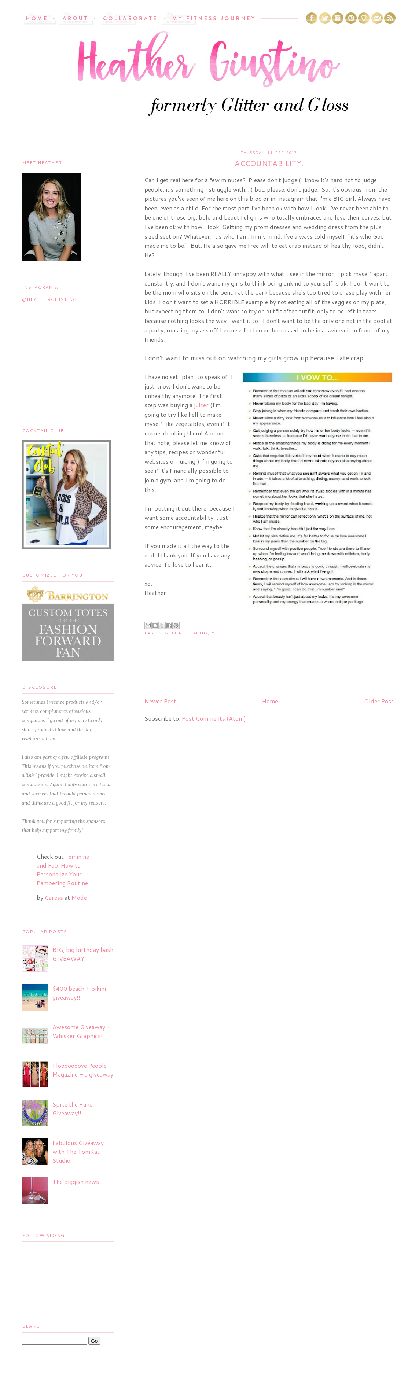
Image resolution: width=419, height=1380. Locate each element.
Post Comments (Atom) (214, 718)
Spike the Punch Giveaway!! (74, 1108)
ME (214, 633)
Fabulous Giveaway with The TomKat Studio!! (78, 1151)
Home (270, 701)
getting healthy (186, 633)
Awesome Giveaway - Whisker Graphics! (81, 1031)
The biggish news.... (78, 1181)
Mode (79, 897)
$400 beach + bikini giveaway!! (79, 992)
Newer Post (160, 701)
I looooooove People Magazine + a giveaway (82, 1069)
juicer (201, 405)
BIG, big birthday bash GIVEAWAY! (82, 954)
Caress (54, 897)
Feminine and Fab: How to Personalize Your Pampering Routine (63, 869)
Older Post (379, 701)
